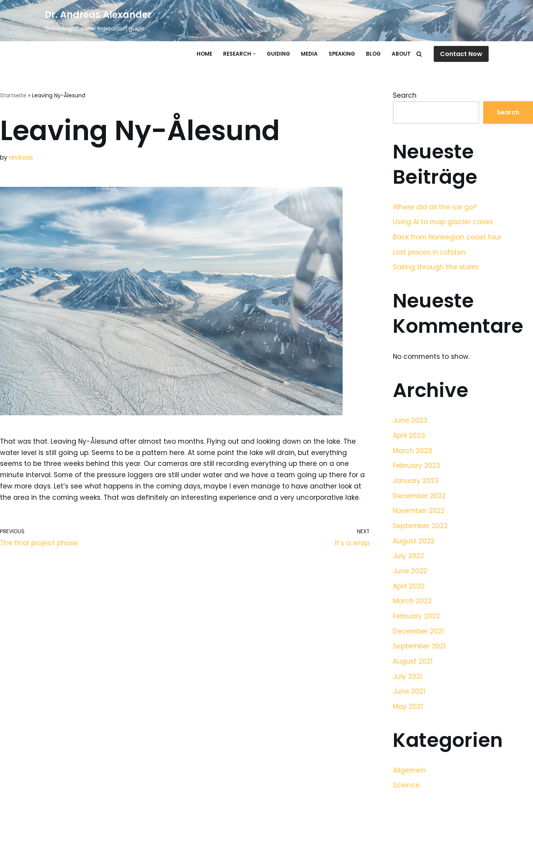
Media (309, 54)
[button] (254, 54)
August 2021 (413, 663)
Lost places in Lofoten (429, 252)
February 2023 (416, 466)
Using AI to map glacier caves (443, 222)
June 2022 (410, 572)
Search (405, 95)
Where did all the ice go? (435, 207)
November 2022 (419, 511)
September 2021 (419, 648)
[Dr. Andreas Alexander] (98, 20)
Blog (373, 54)
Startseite (13, 95)
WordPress (126, 834)
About (401, 54)
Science (406, 787)
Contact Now (461, 53)
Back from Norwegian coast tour (447, 237)
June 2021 (409, 693)
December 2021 (418, 633)
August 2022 (413, 542)
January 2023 (416, 481)
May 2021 (408, 708)
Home (204, 54)
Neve (53, 834)
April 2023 (409, 436)
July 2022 (408, 557)
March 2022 (412, 603)
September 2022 (420, 527)
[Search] (419, 54)
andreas (21, 157)
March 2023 (412, 451)
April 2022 (409, 587)
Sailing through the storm (436, 267)
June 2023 (410, 421)
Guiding (278, 54)
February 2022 (416, 617)
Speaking (342, 54)
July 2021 (407, 678)
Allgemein (409, 772)
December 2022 (419, 496)
